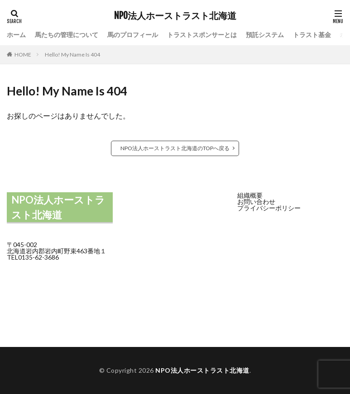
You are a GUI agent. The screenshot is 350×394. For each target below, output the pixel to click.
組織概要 (250, 195)
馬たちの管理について (66, 34)
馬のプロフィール (132, 34)
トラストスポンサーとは (202, 34)
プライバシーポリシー (269, 208)
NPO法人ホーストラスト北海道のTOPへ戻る (175, 148)
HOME (22, 54)
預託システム (265, 34)
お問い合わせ (256, 201)
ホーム (16, 34)
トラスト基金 (312, 34)
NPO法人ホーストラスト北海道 (175, 15)
